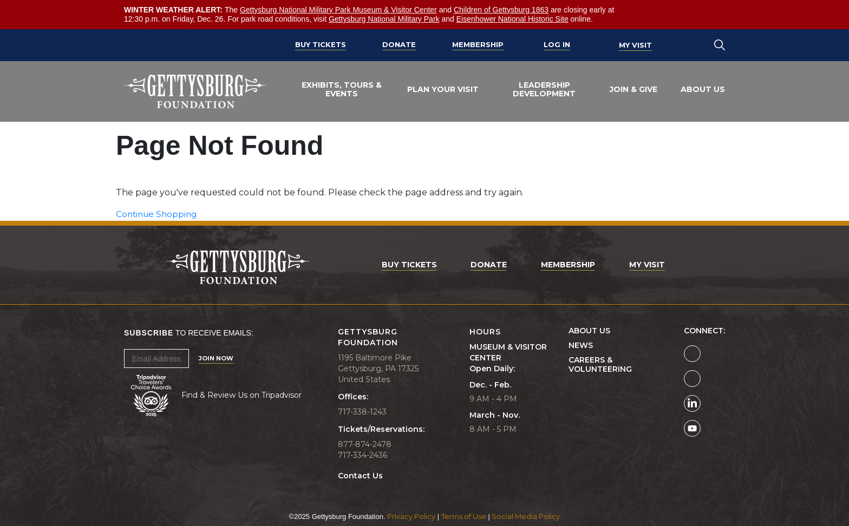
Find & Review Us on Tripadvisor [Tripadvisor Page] (241, 395)
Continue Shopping (158, 214)
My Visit (635, 45)
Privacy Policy (411, 516)
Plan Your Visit (443, 89)
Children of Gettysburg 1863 (501, 9)
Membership (478, 45)
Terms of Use (463, 516)
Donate (399, 45)
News (581, 345)
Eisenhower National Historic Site (512, 19)
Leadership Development (544, 89)
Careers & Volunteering (600, 365)
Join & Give (633, 89)
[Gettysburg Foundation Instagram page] (692, 378)
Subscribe (148, 332)
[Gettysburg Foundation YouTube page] (692, 428)
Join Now (216, 358)
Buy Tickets (320, 45)
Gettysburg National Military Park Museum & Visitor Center (338, 9)
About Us (703, 89)
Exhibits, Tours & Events (342, 89)
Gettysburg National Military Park (384, 19)
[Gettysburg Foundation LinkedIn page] (692, 403)
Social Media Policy (526, 516)
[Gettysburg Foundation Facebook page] (692, 353)
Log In (557, 45)
